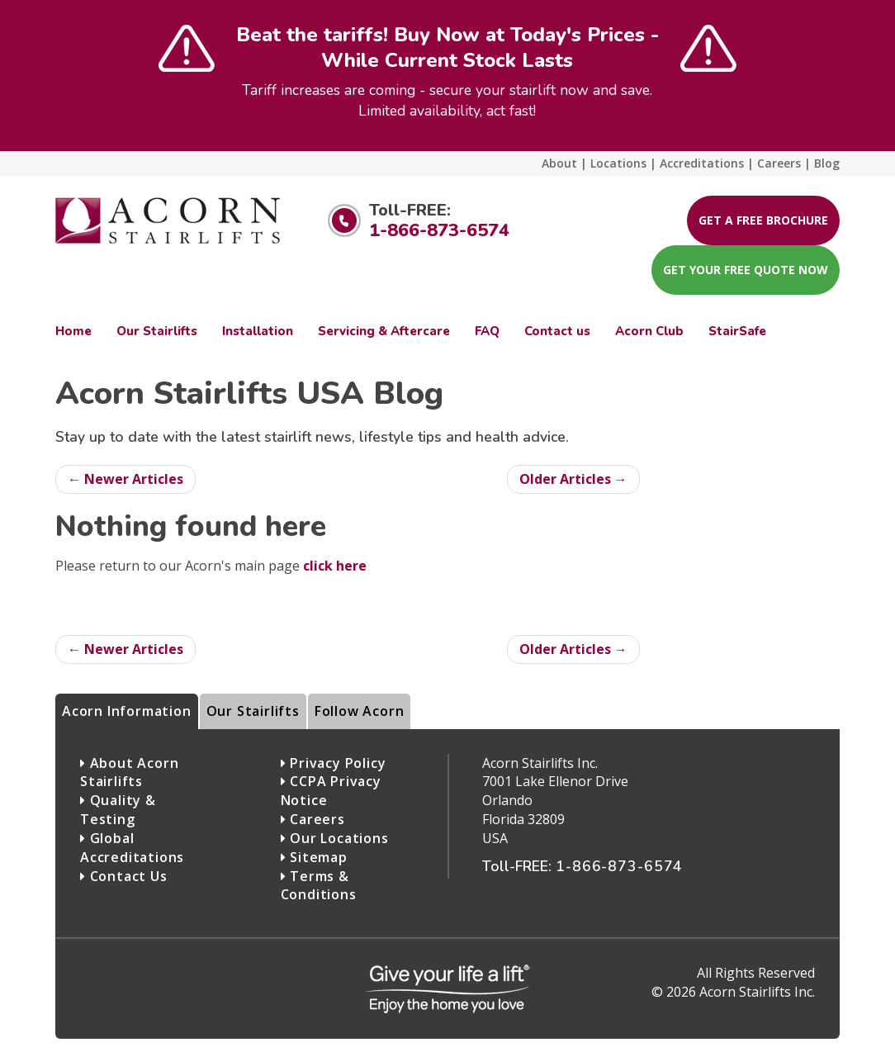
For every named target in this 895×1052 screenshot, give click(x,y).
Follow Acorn (360, 711)
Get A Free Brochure (763, 220)
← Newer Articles (125, 479)
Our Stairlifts (253, 711)
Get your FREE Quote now (745, 269)
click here (335, 566)
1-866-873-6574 (439, 230)
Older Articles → (573, 479)
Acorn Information (127, 711)
